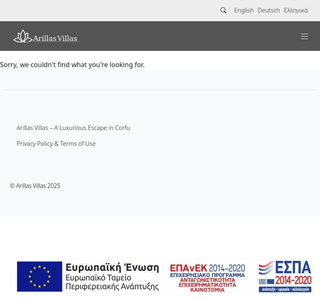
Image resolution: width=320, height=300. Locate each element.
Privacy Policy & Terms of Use (56, 144)
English (244, 10)
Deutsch (269, 10)
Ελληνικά (296, 10)
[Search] (223, 10)
